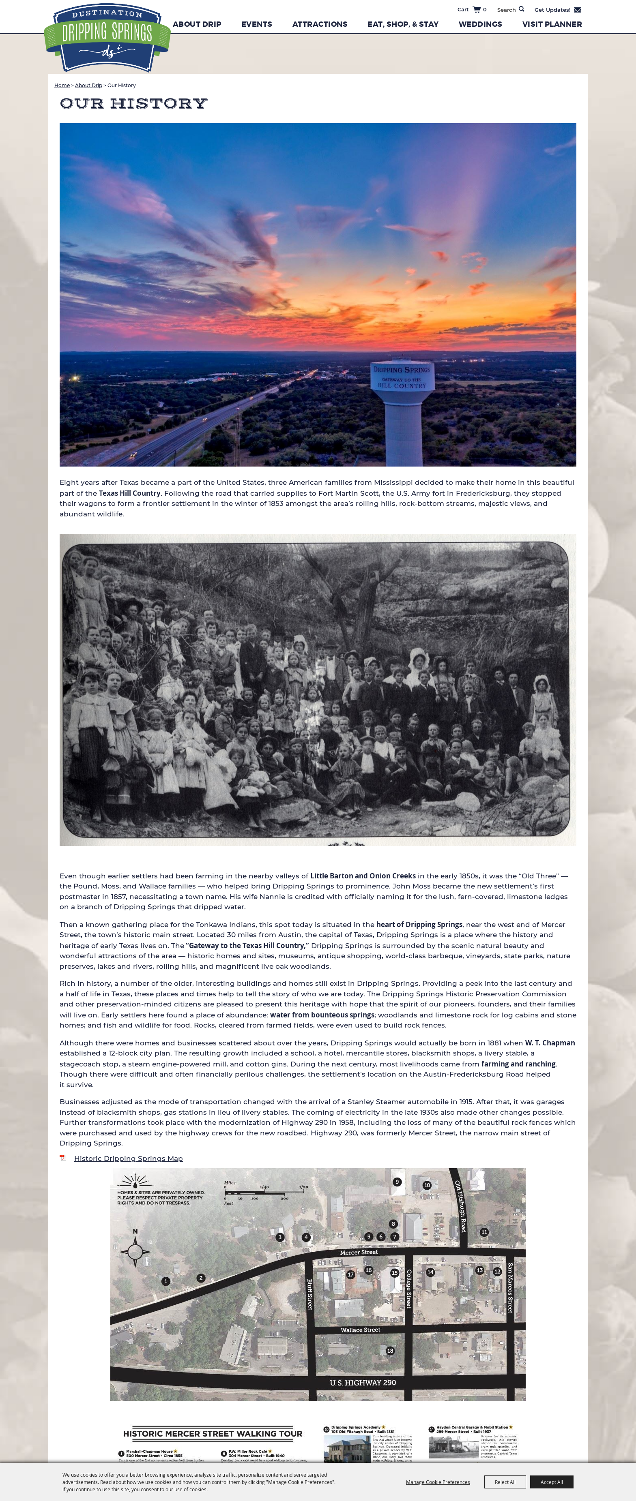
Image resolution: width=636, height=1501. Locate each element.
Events (257, 24)
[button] (318, 296)
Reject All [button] (505, 1482)
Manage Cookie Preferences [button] (438, 1482)
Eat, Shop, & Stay (403, 24)
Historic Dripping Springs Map (128, 1158)
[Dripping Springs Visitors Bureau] (107, 38)
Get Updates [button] (558, 10)
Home (62, 85)
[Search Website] (506, 10)
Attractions (320, 24)
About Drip (197, 24)
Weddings (481, 24)
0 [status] (485, 9)
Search (521, 9)
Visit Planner (552, 24)
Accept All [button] (552, 1482)
